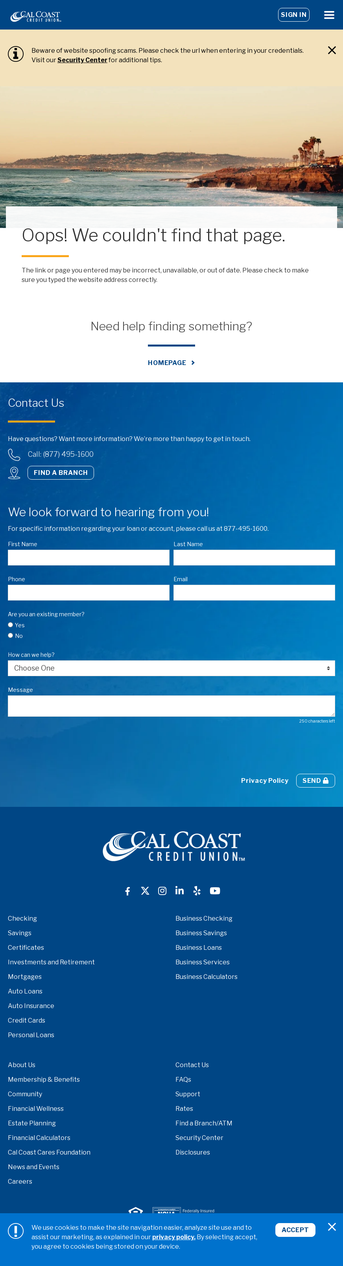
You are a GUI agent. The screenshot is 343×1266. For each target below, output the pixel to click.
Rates (184, 1108)
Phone (16, 579)
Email (180, 579)
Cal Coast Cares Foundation (49, 1152)
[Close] (332, 50)
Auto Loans (25, 991)
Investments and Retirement (51, 962)
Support (187, 1094)
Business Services (202, 962)
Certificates (26, 947)
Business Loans (198, 947)
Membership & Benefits (44, 1079)
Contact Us (192, 1065)
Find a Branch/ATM (203, 1123)
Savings (19, 933)
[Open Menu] (329, 15)
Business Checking (203, 918)
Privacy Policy (264, 780)
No (19, 635)
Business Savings (201, 933)
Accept (295, 1230)
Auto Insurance (31, 1006)
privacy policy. (173, 1237)
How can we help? (31, 654)
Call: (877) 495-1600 (61, 454)
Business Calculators (206, 977)
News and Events (33, 1167)
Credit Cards (26, 1020)
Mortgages (25, 977)
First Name (22, 544)
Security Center (82, 60)
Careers (20, 1181)
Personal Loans (31, 1035)
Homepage (167, 363)
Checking (22, 918)
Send (315, 780)
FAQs (183, 1079)
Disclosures (192, 1152)
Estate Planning (32, 1123)
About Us (21, 1065)
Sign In (294, 15)
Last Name (188, 544)
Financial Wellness (36, 1108)
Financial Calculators (39, 1138)
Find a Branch (61, 472)
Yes (20, 625)
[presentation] (67, 749)
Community (25, 1094)
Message (20, 689)
